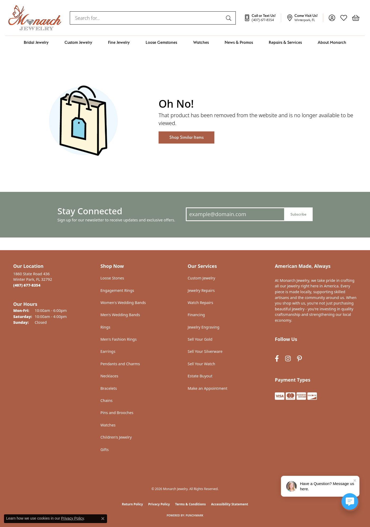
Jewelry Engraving (203, 327)
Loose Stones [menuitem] (112, 278)
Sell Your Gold (200, 339)
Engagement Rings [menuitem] (117, 290)
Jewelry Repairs (201, 290)
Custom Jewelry (78, 42)
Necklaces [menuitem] (109, 375)
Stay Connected (89, 211)
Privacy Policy (159, 504)
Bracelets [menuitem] (108, 388)
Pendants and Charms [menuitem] (120, 363)
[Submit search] (229, 18)
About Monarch (332, 42)
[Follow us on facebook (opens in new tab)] (277, 358)
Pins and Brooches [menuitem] (116, 412)
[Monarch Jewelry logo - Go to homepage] (34, 18)
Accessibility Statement (229, 504)
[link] (262, 18)
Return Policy (132, 504)
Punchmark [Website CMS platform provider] (195, 515)
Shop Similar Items (186, 137)
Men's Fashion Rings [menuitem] (118, 339)
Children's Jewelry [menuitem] (116, 437)
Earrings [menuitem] (107, 351)
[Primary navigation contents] (185, 42)
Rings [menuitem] (105, 327)
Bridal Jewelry (36, 42)
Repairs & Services (285, 42)
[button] (332, 18)
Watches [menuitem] (107, 425)
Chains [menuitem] (106, 400)
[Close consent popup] (102, 518)
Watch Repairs (200, 302)
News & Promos (239, 42)
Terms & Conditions (190, 504)
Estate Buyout (200, 375)
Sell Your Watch (201, 363)
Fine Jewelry (119, 42)
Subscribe (298, 214)
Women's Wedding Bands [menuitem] (123, 302)
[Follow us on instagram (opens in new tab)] (288, 358)
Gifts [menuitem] (104, 449)
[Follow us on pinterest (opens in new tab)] (299, 358)
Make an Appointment (207, 388)
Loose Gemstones (161, 42)
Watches (201, 42)
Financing (196, 314)
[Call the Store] (26, 285)
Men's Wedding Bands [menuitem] (120, 314)
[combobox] (147, 18)
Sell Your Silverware (205, 351)
